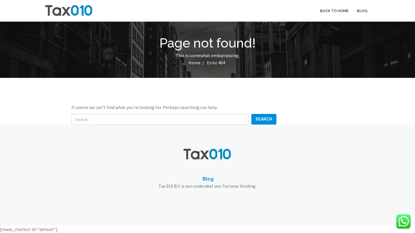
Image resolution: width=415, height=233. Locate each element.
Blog (362, 11)
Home (194, 62)
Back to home (334, 11)
